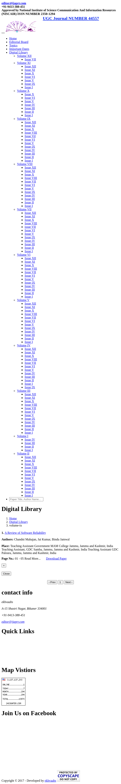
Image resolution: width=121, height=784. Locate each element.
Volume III (23, 390)
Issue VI (30, 76)
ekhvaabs (50, 780)
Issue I (29, 87)
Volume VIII (25, 164)
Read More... (32, 558)
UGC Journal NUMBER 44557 (71, 18)
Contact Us (8, 660)
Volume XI (23, 63)
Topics (13, 45)
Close (6, 573)
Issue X (29, 73)
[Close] (4, 565)
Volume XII (24, 56)
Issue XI (30, 70)
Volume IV (23, 345)
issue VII (30, 226)
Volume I (22, 436)
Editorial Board (18, 42)
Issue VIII (31, 132)
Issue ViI (30, 136)
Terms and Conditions (15, 654)
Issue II (29, 111)
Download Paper (56, 558)
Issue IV (30, 104)
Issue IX (30, 83)
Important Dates (19, 49)
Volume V (23, 300)
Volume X (23, 90)
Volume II (23, 453)
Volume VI (23, 254)
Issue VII (30, 59)
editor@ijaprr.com (14, 3)
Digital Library (18, 52)
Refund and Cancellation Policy (21, 647)
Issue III (30, 108)
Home (13, 38)
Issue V (29, 80)
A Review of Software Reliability (25, 532)
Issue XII (30, 66)
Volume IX (23, 118)
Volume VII (24, 209)
